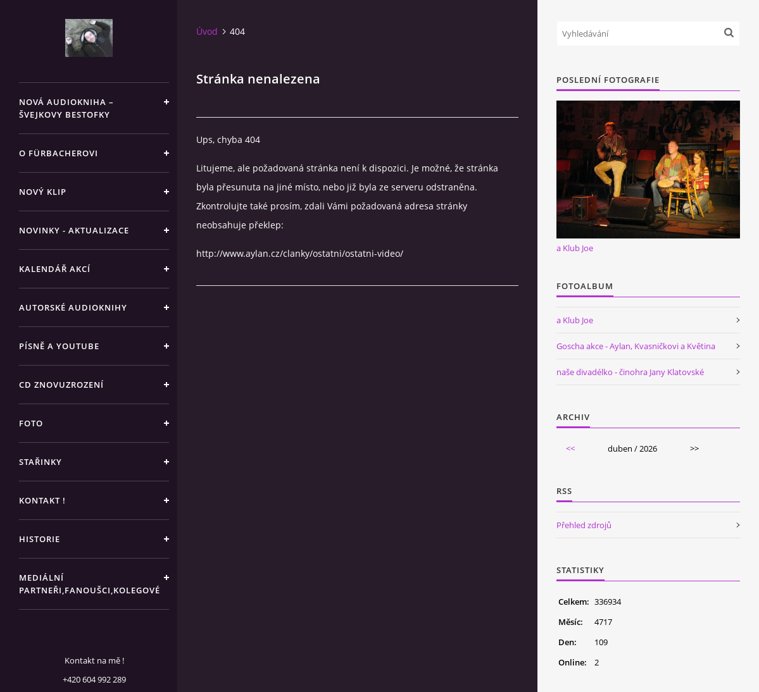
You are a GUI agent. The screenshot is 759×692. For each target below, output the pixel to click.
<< (570, 448)
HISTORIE (39, 539)
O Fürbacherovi (58, 153)
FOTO (31, 423)
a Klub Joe (574, 248)
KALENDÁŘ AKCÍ (55, 269)
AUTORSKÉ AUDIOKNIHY (73, 307)
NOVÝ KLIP (42, 191)
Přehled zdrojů (584, 525)
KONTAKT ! (42, 500)
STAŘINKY (40, 461)
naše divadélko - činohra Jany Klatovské (630, 372)
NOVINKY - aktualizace (74, 230)
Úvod (207, 31)
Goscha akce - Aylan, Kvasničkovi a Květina (635, 346)
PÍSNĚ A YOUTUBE (59, 346)
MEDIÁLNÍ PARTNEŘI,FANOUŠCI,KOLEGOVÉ (89, 584)
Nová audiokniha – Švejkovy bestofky (66, 108)
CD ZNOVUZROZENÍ (61, 384)
